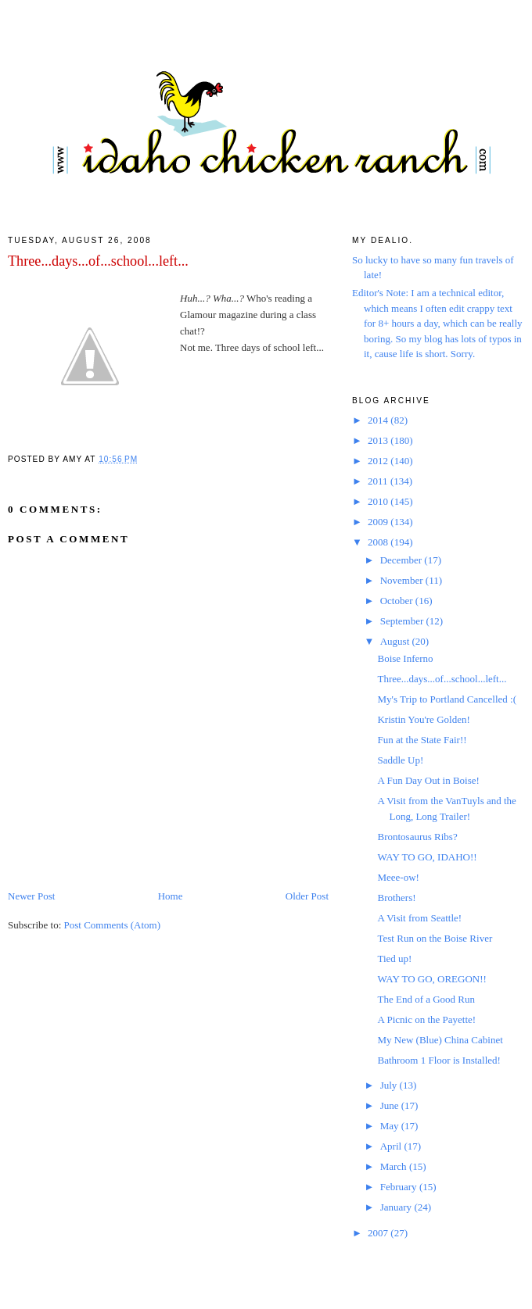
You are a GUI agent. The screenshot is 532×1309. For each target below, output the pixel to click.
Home (170, 896)
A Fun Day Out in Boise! (428, 780)
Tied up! (394, 958)
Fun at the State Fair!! (421, 740)
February (399, 1187)
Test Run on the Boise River (434, 938)
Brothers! (396, 897)
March (394, 1166)
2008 (379, 542)
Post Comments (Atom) (112, 925)
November (403, 580)
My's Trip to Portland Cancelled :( (446, 699)
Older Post (307, 896)
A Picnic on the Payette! (426, 1019)
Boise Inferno (405, 658)
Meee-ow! (398, 877)
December (402, 560)
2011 (379, 481)
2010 (379, 501)
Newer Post (31, 896)
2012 (379, 461)
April (392, 1146)
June (390, 1105)
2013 (379, 440)
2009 (379, 522)
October (397, 600)
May (390, 1126)
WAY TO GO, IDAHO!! (426, 857)
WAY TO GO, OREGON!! (431, 979)
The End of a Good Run (426, 999)
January (397, 1207)
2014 (379, 420)
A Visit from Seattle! (419, 918)
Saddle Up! (400, 760)
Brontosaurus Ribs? (417, 836)
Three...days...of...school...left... (98, 261)
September (403, 621)
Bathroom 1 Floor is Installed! (438, 1060)
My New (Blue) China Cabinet (439, 1040)
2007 (379, 1233)
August (396, 641)
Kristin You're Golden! (423, 719)
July (390, 1085)
